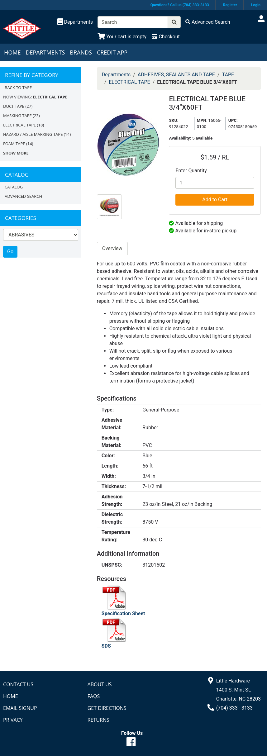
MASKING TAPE (17, 115)
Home (12, 52)
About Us (100, 684)
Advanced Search (23, 196)
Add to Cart (214, 199)
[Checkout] (165, 37)
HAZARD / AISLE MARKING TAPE (33, 134)
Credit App (112, 52)
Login (255, 5)
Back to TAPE (18, 87)
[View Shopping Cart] (122, 37)
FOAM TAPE (14, 143)
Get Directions (107, 708)
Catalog (14, 187)
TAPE (228, 75)
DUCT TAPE (13, 106)
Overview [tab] (112, 248)
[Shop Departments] (75, 22)
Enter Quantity (191, 171)
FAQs (94, 696)
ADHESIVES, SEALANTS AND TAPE (176, 75)
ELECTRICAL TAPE (19, 125)
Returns (98, 719)
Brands (81, 52)
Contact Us (18, 684)
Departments (45, 52)
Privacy (13, 719)
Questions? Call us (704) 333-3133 (179, 5)
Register (230, 5)
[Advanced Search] (207, 22)
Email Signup (20, 708)
